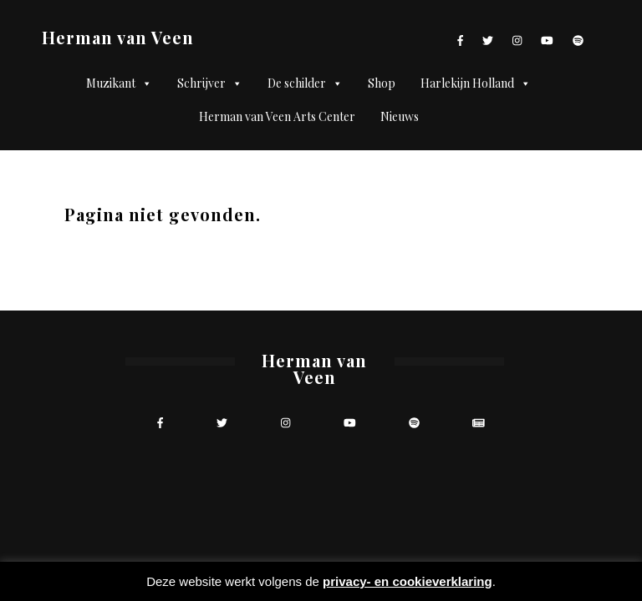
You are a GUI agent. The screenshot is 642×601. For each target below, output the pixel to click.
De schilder (305, 83)
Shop (381, 83)
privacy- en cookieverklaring (407, 581)
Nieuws (399, 116)
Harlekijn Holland (475, 83)
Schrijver (209, 83)
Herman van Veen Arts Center (277, 116)
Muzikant (119, 83)
